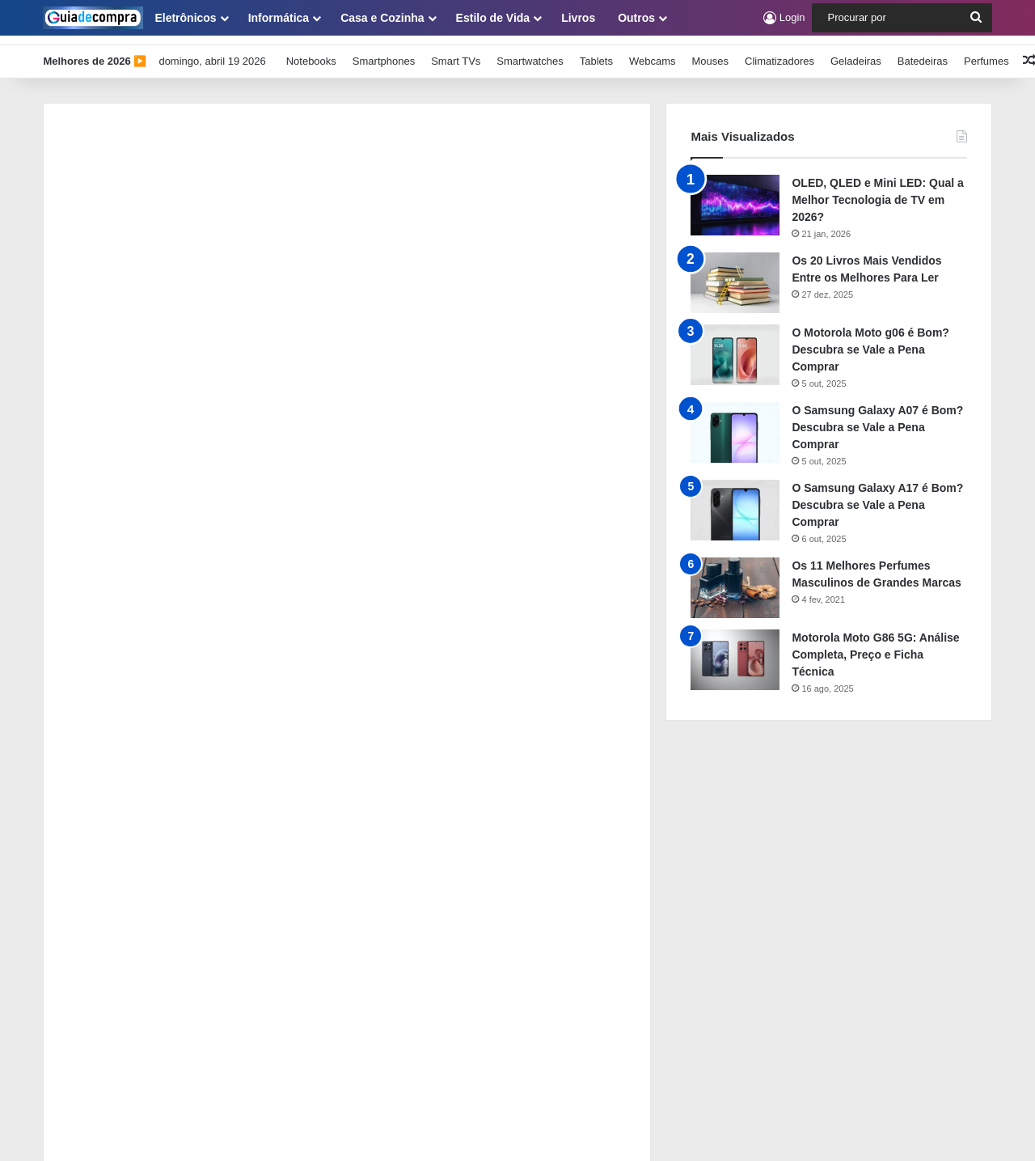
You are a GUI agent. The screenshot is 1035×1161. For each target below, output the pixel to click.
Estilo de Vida (493, 17)
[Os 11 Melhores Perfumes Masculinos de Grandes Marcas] (735, 578)
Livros (578, 17)
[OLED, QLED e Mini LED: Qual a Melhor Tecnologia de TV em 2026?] (735, 195)
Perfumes (986, 51)
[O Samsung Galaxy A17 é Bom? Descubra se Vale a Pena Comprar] (735, 500)
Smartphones (384, 51)
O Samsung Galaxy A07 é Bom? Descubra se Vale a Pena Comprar (877, 417)
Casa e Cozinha (382, 17)
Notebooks (311, 51)
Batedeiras (923, 51)
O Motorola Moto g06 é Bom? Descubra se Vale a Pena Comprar (870, 339)
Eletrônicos (185, 17)
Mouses (710, 51)
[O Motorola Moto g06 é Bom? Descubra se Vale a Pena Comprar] (735, 345)
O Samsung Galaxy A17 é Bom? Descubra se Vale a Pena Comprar (877, 495)
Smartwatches (529, 51)
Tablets (596, 51)
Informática (278, 17)
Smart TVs (455, 51)
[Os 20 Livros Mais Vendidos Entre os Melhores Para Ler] (735, 273)
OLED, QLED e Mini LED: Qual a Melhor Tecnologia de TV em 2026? (877, 190)
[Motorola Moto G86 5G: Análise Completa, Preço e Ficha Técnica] (735, 650)
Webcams (652, 51)
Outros (636, 17)
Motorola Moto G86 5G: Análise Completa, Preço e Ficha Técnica (875, 644)
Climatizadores (779, 51)
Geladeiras (855, 51)
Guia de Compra (333, 1131)
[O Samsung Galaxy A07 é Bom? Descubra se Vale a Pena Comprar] (735, 422)
